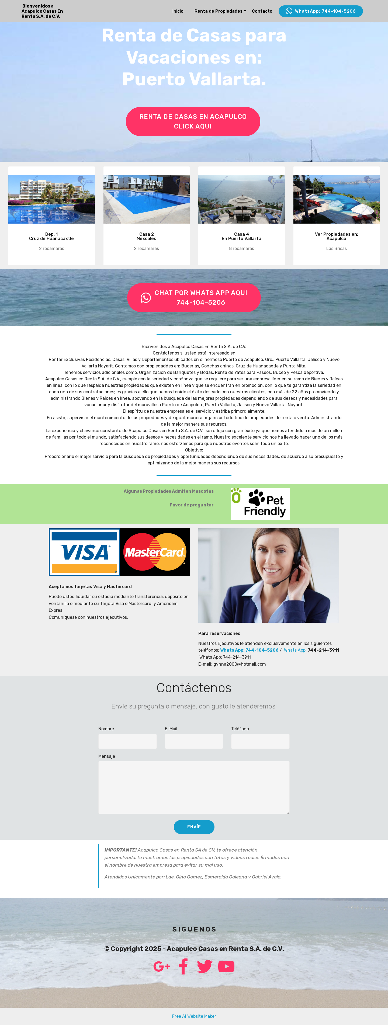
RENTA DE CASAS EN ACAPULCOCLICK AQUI (193, 121)
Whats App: (296, 650)
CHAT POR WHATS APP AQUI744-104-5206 (194, 297)
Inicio (177, 11)
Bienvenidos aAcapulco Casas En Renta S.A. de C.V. (42, 11)
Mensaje (106, 756)
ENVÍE (194, 826)
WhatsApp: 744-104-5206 (321, 11)
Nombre (106, 728)
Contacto (262, 11)
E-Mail (171, 728)
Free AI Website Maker (194, 1016)
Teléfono (240, 728)
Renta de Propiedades (218, 11)
